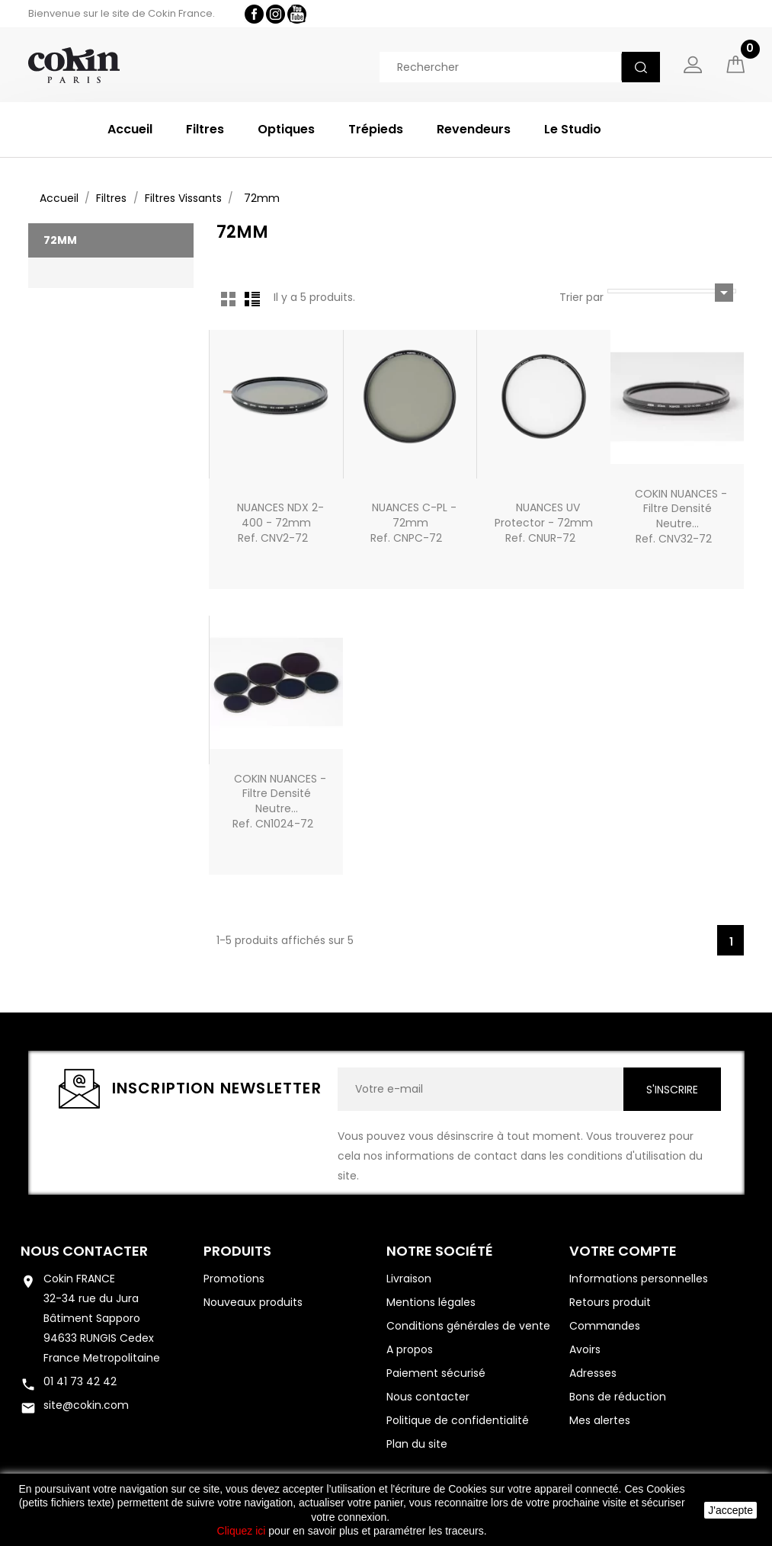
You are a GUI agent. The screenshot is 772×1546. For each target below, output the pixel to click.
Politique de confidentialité (457, 1420)
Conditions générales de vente (468, 1325)
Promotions (233, 1278)
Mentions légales (431, 1302)
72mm (60, 240)
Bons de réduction (617, 1396)
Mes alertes (599, 1420)
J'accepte (730, 1510)
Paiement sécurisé (435, 1373)
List (252, 298)
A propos (409, 1349)
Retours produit (610, 1302)
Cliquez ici (241, 1531)
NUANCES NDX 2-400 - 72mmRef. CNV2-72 (280, 523)
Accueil (129, 129)
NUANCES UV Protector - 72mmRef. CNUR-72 (544, 523)
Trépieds (375, 129)
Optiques (286, 129)
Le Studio (572, 129)
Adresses (593, 1373)
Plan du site (416, 1444)
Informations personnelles (638, 1278)
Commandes (604, 1325)
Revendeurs (474, 129)
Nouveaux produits (253, 1302)
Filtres (205, 129)
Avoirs (585, 1349)
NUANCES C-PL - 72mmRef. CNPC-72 (413, 523)
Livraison (408, 1278)
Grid (228, 298)
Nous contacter (84, 1250)
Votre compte (623, 1250)
